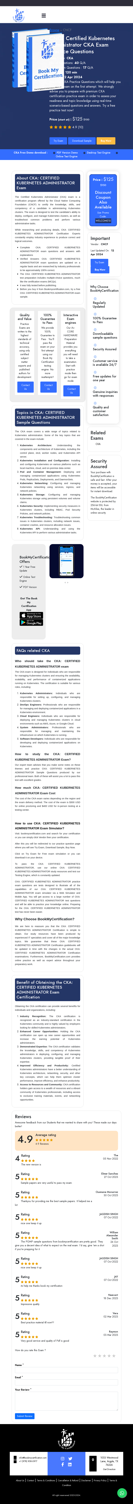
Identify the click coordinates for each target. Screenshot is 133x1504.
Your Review (23, 1390)
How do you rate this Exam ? (30, 1350)
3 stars (104, 1355)
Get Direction (109, 1469)
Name (19, 1365)
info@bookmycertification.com (33, 1457)
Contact (30, 1480)
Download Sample (82, 141)
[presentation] (65, 582)
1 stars (95, 1355)
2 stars (100, 1355)
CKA (98, 444)
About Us (20, 1480)
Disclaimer (86, 1480)
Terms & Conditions (46, 1480)
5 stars (114, 1355)
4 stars (109, 1355)
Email (19, 1377)
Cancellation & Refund (68, 1480)
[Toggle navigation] (44, 15)
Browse (54, 30)
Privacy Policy (100, 1480)
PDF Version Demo (65, 152)
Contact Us (25, 387)
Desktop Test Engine (96, 152)
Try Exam (58, 141)
